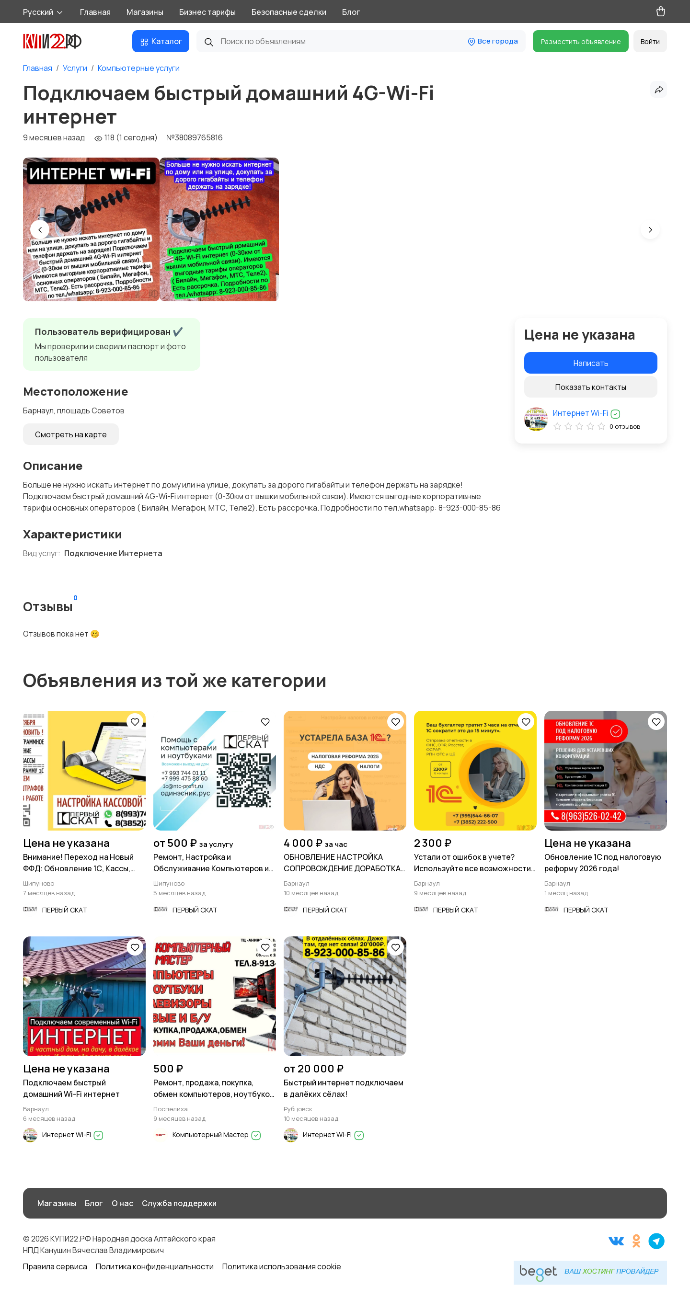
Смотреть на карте (71, 434)
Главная (95, 12)
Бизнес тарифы (207, 12)
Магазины (144, 12)
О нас (122, 1203)
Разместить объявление (581, 41)
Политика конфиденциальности (155, 1266)
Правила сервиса (55, 1266)
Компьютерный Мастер (217, 1134)
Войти (650, 41)
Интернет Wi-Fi (587, 413)
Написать (591, 363)
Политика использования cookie (281, 1266)
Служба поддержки (179, 1203)
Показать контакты (590, 387)
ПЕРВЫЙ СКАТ (64, 909)
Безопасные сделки (289, 12)
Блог (351, 12)
